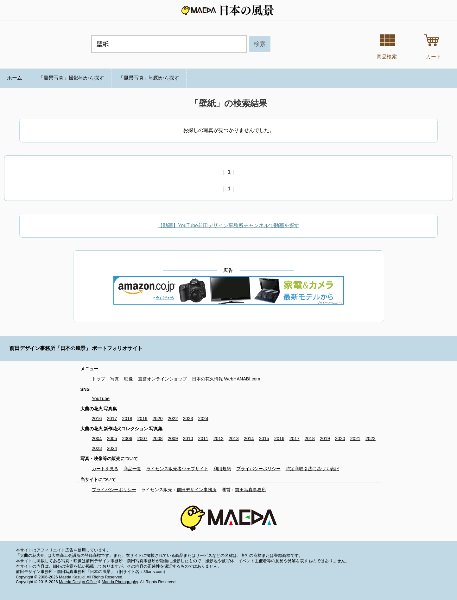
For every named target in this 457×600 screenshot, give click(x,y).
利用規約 (222, 468)
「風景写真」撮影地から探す (71, 78)
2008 (158, 438)
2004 (97, 438)
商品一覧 (132, 468)
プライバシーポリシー (258, 468)
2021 (355, 438)
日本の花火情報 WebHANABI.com (226, 378)
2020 (158, 418)
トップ (98, 378)
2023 (188, 418)
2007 (142, 438)
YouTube (101, 398)
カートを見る (105, 468)
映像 (128, 378)
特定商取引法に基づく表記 (312, 468)
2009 (173, 438)
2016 (97, 418)
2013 (234, 438)
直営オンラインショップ (162, 378)
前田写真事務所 (250, 489)
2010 (188, 438)
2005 (112, 438)
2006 (127, 438)
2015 (264, 438)
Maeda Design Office (78, 581)
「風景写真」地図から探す (148, 78)
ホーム (14, 78)
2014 (249, 438)
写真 (114, 378)
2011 (203, 438)
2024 (203, 418)
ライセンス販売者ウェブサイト (177, 468)
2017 (112, 418)
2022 (173, 418)
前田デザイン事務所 (197, 489)
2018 (127, 418)
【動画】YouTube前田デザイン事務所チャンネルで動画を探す (228, 225)
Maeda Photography (120, 581)
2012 (218, 438)
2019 (142, 418)
